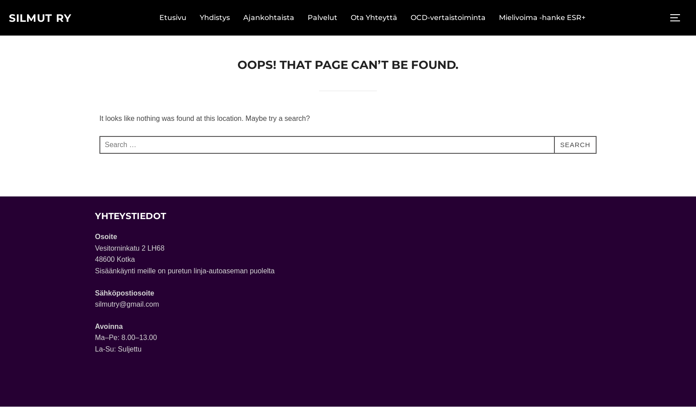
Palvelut (326, 18)
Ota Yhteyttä (377, 18)
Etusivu (176, 18)
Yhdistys (218, 18)
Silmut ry (43, 18)
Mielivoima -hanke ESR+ (545, 18)
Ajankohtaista (272, 18)
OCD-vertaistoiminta (451, 18)
